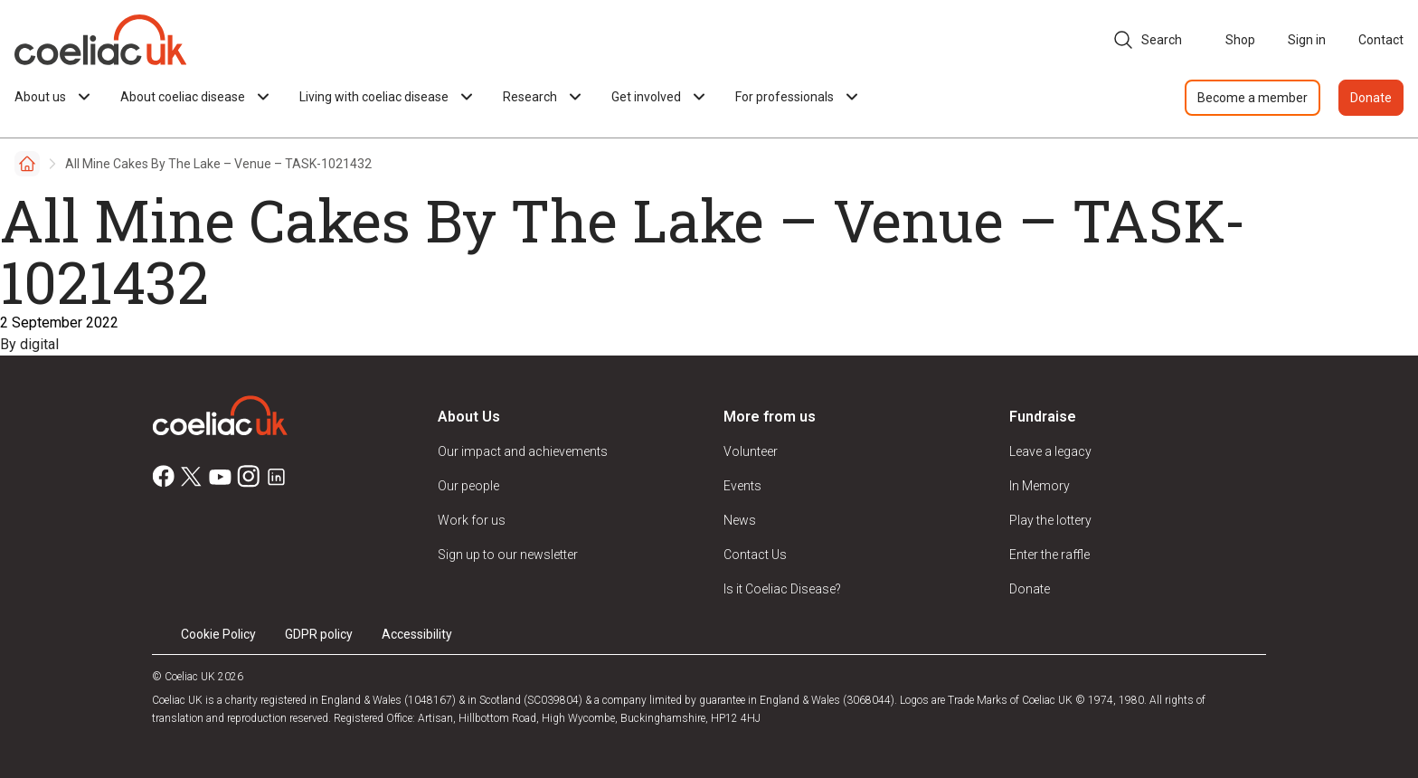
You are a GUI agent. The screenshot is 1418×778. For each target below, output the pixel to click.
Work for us (472, 520)
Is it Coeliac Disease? (782, 589)
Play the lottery (1050, 520)
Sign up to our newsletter (508, 554)
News (739, 520)
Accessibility (417, 634)
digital (39, 344)
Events (742, 486)
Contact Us (755, 554)
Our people (468, 486)
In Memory (1039, 486)
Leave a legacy (1050, 451)
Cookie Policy (218, 634)
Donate (1371, 97)
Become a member (1252, 97)
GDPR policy (319, 634)
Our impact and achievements (523, 451)
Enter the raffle (1049, 554)
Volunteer (750, 451)
